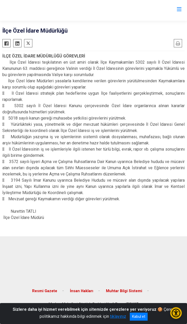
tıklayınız (118, 316)
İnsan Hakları (81, 291)
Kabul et (138, 316)
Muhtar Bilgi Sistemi (124, 291)
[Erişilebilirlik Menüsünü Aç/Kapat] (176, 313)
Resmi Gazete (44, 291)
